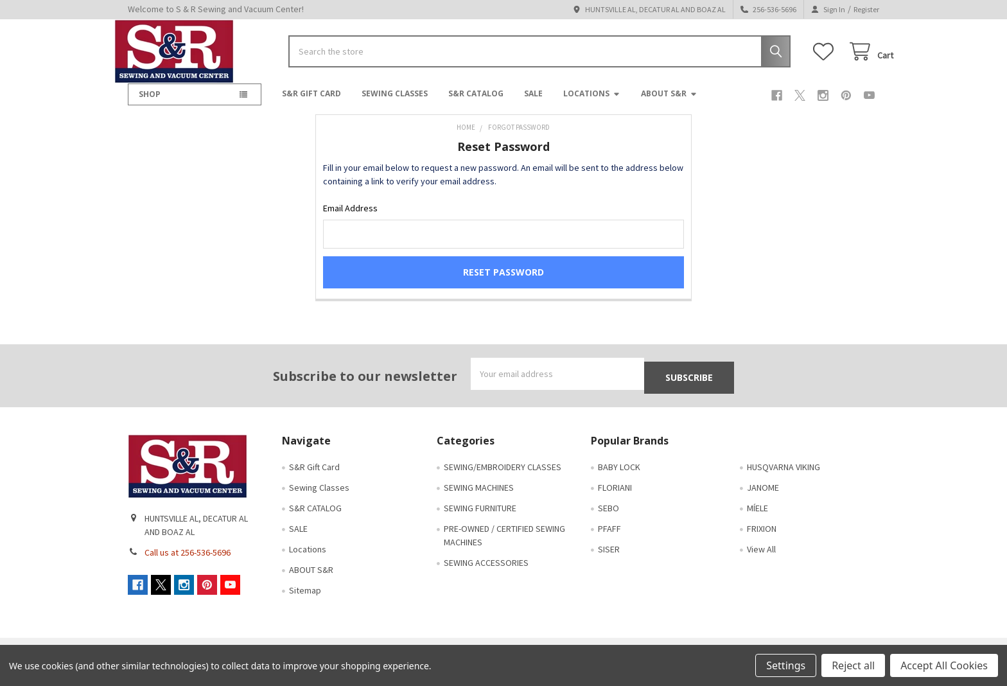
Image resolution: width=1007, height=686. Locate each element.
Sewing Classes (395, 103)
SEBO (608, 519)
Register (866, 9)
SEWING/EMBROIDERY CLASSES (502, 478)
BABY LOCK (619, 478)
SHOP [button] (150, 104)
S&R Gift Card (311, 103)
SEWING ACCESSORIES (486, 574)
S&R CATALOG (476, 103)
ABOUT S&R (669, 103)
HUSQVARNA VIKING (783, 478)
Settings (785, 665)
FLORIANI (615, 499)
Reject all (853, 665)
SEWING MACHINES (479, 499)
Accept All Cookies (944, 665)
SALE (533, 103)
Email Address (350, 218)
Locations (591, 103)
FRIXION (761, 540)
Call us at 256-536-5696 (187, 564)
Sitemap (305, 602)
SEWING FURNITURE (480, 519)
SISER (609, 561)
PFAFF (609, 540)
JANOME (763, 499)
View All (761, 561)
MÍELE (757, 519)
